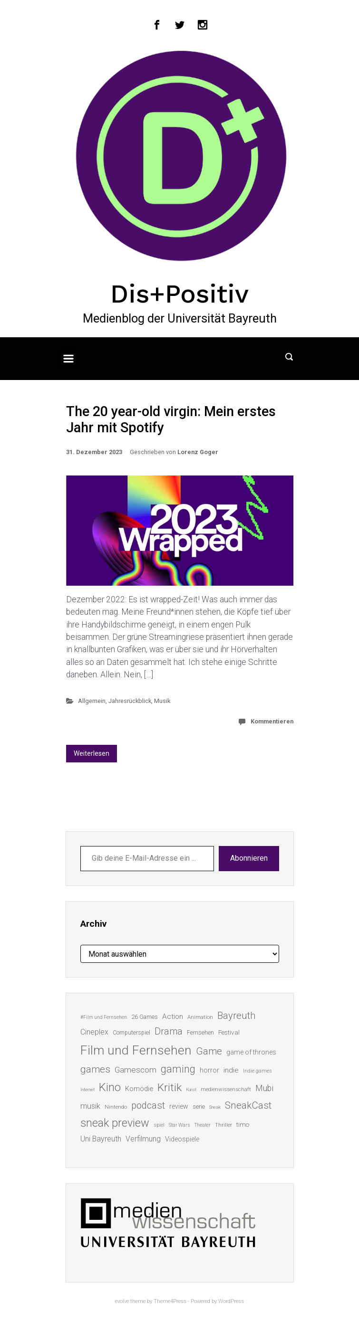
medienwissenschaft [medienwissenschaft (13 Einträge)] (226, 1089)
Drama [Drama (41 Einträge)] (169, 1031)
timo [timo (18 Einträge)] (242, 1124)
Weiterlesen (91, 753)
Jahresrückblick (129, 700)
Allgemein (92, 700)
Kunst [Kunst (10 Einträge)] (191, 1089)
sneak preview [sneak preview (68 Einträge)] (114, 1123)
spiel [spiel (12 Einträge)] (159, 1125)
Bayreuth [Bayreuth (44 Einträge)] (236, 1015)
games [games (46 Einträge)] (95, 1069)
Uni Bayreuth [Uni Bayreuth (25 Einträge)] (100, 1138)
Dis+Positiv (179, 293)
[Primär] (68, 359)
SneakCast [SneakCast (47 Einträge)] (248, 1105)
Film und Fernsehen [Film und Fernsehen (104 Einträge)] (136, 1050)
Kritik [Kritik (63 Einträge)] (169, 1087)
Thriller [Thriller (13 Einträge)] (223, 1125)
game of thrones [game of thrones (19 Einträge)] (251, 1052)
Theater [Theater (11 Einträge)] (202, 1125)
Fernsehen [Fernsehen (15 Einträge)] (200, 1032)
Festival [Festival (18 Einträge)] (229, 1032)
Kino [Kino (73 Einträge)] (110, 1087)
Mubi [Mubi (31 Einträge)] (264, 1088)
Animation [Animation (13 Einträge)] (200, 1017)
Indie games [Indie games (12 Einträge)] (257, 1071)
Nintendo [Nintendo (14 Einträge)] (116, 1106)
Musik (162, 700)
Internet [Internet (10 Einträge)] (87, 1089)
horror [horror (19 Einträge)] (209, 1070)
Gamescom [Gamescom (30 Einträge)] (135, 1069)
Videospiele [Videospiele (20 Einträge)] (182, 1139)
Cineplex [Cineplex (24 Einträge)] (94, 1031)
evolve (122, 1301)
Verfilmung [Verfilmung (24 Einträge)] (143, 1138)
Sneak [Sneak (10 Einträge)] (215, 1107)
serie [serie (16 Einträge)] (199, 1106)
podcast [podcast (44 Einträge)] (148, 1105)
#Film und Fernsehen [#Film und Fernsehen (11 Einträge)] (103, 1017)
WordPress (231, 1301)
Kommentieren (272, 721)
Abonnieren (249, 858)
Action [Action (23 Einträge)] (172, 1016)
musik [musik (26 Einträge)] (90, 1106)
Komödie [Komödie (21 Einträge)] (139, 1088)
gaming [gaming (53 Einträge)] (178, 1069)
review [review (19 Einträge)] (178, 1106)
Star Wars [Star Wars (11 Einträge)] (179, 1125)
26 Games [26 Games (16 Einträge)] (144, 1016)
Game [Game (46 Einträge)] (209, 1051)
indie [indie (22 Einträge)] (231, 1070)
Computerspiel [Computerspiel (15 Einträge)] (131, 1032)
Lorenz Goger (197, 452)
